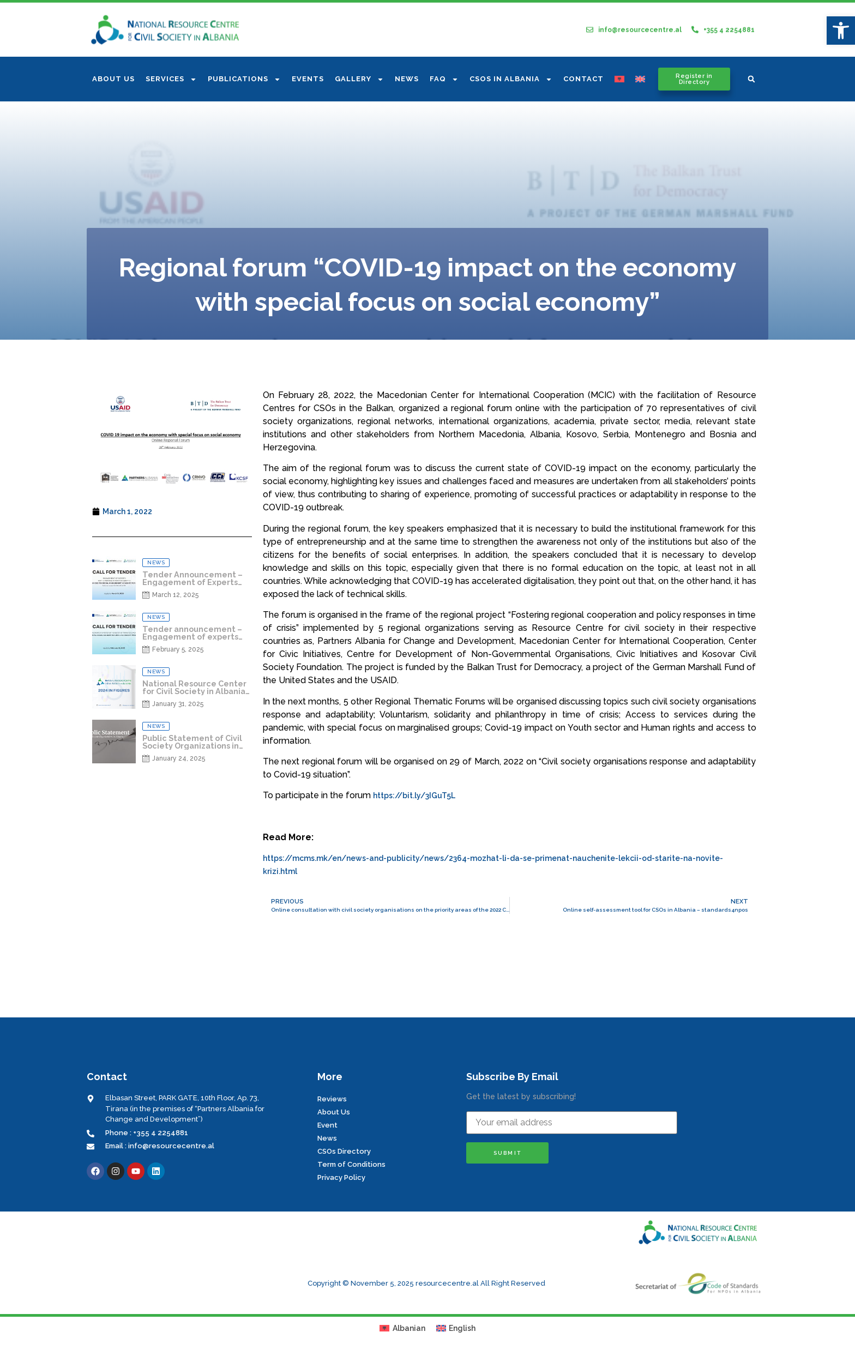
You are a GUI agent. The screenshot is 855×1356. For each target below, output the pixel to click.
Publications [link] (244, 79)
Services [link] (171, 79)
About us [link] (113, 79)
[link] (841, 30)
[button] (751, 79)
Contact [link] (583, 79)
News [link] (407, 79)
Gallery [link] (359, 79)
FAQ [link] (444, 79)
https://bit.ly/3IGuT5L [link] (414, 795)
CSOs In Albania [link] (510, 79)
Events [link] (308, 79)
